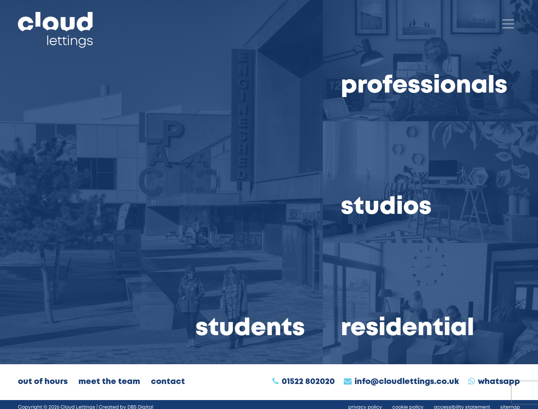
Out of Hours (43, 381)
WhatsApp (499, 381)
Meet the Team (109, 381)
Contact (168, 381)
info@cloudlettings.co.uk (407, 381)
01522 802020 (308, 381)
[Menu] (508, 24)
